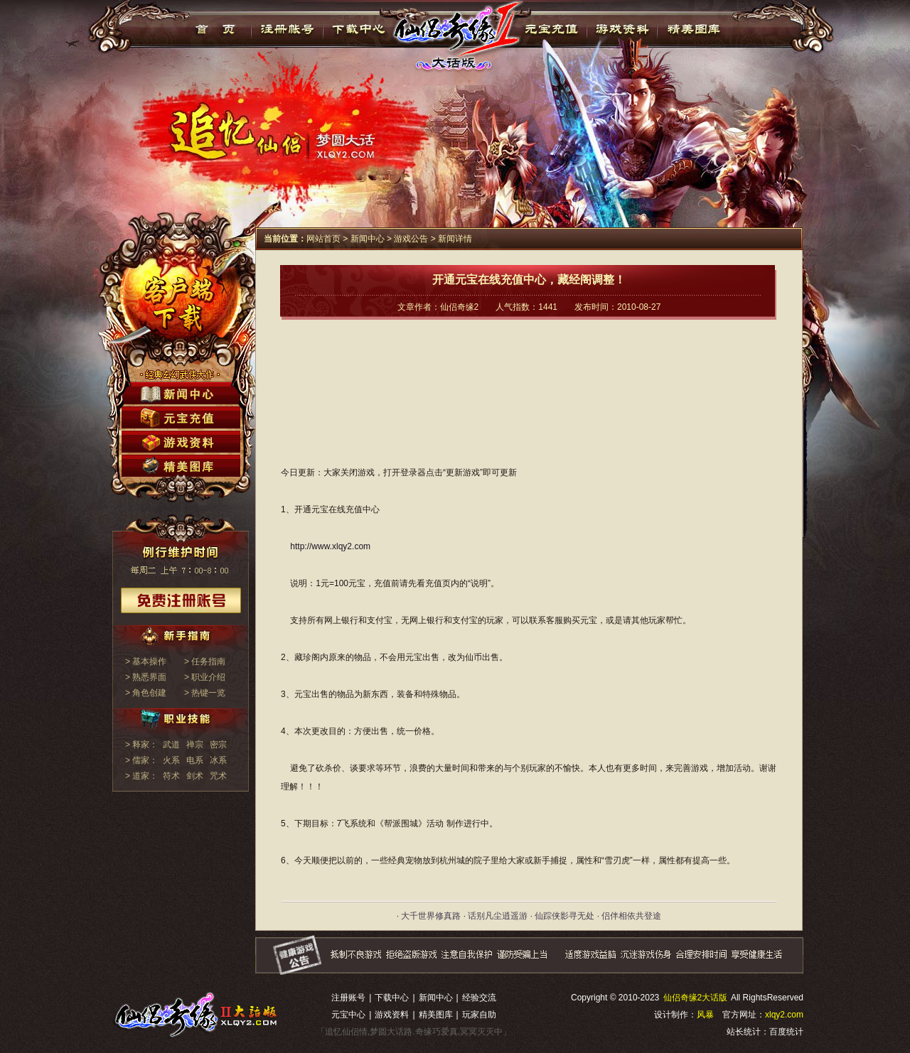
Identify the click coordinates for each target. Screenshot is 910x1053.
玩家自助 (479, 1015)
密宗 (218, 745)
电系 (194, 760)
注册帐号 (287, 29)
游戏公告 (411, 239)
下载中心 (359, 29)
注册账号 (348, 998)
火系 (171, 760)
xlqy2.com (784, 1015)
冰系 (218, 760)
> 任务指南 (204, 661)
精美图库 (693, 29)
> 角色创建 (145, 693)
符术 (171, 776)
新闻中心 (367, 239)
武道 (171, 745)
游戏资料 (622, 29)
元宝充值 (550, 29)
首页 (216, 29)
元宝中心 (348, 1015)
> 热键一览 (204, 693)
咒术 (218, 776)
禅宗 (194, 745)
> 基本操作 (145, 661)
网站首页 (323, 239)
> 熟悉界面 (145, 677)
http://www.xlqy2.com (330, 546)
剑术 (194, 776)
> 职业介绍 (204, 677)
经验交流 (479, 998)
